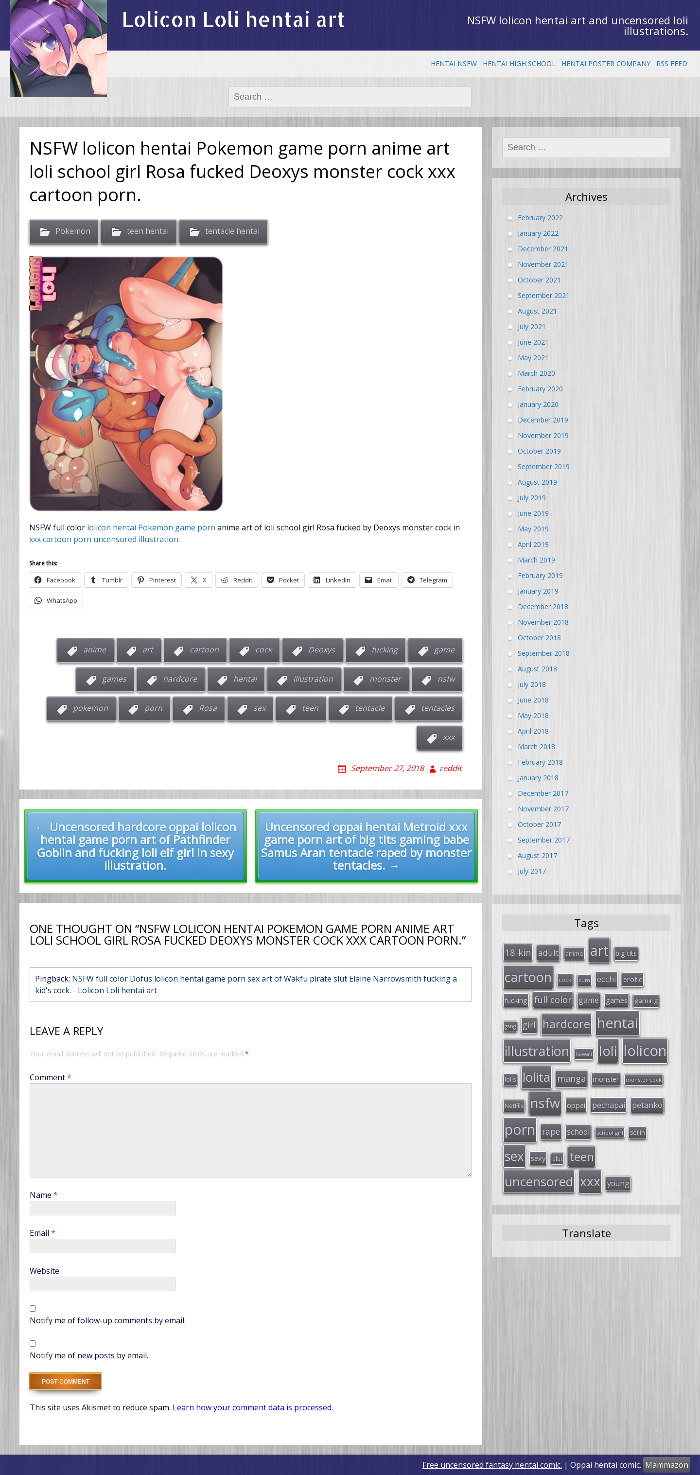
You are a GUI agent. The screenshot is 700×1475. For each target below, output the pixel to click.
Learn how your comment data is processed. (253, 1407)
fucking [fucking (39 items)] (516, 996)
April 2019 (533, 544)
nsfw (446, 679)
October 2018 (539, 637)
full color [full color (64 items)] (553, 996)
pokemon (90, 708)
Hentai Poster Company (605, 63)
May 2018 (533, 715)
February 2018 (540, 762)
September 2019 (544, 466)
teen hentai (148, 231)
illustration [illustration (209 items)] (537, 1045)
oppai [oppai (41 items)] (576, 1096)
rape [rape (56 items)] (551, 1121)
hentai (245, 679)
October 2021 (539, 279)
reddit (450, 768)
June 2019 (533, 513)
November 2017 (543, 808)
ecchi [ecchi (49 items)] (606, 976)
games (114, 679)
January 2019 (538, 591)
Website (44, 1270)
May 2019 (533, 528)
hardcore (180, 679)
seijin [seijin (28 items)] (637, 1122)
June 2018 (533, 699)
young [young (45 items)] (618, 1169)
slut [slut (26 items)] (557, 1146)
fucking (384, 650)
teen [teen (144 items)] (581, 1144)
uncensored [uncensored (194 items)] (539, 1167)
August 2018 (537, 668)
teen (310, 708)
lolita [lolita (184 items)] (536, 1069)
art (147, 650)
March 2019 (536, 559)
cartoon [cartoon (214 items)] (528, 974)
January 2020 (538, 404)
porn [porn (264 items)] (520, 1119)
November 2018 (543, 622)
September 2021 (544, 295)
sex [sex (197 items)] (514, 1144)
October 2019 (539, 451)
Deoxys (321, 650)
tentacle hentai (232, 231)
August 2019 (537, 482)
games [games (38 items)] (617, 996)
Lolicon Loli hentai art (233, 19)
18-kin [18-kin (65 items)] (518, 951)
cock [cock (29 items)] (565, 977)
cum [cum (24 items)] (584, 977)
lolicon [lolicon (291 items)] (645, 1044)
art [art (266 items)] (599, 949)
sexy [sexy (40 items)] (538, 1146)
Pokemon (72, 231)
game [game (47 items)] (588, 996)
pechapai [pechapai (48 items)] (608, 1095)
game (444, 650)
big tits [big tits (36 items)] (626, 952)
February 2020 (540, 388)
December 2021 (543, 248)
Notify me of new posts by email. (89, 1355)
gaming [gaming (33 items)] (646, 997)
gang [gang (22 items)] (510, 1021)
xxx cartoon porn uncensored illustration (103, 539)
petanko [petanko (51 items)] (647, 1095)
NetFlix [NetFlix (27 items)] (514, 1096)
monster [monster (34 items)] (606, 1071)
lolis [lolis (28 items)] (510, 1072)
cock (263, 650)
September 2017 (544, 839)
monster (385, 679)
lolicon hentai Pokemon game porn (150, 527)
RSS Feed (671, 63)
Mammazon (666, 1464)
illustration (313, 679)
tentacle (370, 708)
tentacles (438, 708)
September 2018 (544, 653)
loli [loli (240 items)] (608, 1044)
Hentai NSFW (454, 63)
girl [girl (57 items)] (529, 1020)
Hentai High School (519, 63)
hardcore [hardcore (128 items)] (566, 1019)
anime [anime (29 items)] (574, 952)
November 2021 (543, 264)
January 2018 (538, 777)
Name (44, 1195)
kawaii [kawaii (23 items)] (584, 1047)
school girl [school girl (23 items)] (609, 1122)
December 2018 (543, 606)
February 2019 (540, 575)
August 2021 (537, 311)
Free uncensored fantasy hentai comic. (492, 1464)
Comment (50, 1077)
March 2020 (536, 373)
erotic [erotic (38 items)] (632, 977)
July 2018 (532, 684)
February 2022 (540, 217)
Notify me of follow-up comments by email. (108, 1320)
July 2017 (532, 871)
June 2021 (533, 342)
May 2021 (533, 357)
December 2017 (543, 793)
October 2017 (539, 824)
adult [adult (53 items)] (548, 951)
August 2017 (537, 855)
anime (94, 650)
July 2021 (532, 326)
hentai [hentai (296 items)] (617, 1018)
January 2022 (538, 233)
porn (153, 708)
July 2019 (532, 497)
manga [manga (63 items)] (571, 1071)
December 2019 (543, 419)
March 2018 (536, 746)
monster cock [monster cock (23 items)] (644, 1072)
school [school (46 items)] (578, 1121)
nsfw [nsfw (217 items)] (545, 1094)
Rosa (208, 708)
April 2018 (533, 731)
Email (42, 1233)
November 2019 (543, 435)
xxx (449, 737)
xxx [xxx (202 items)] (590, 1167)
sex (259, 708)
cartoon (204, 650)
